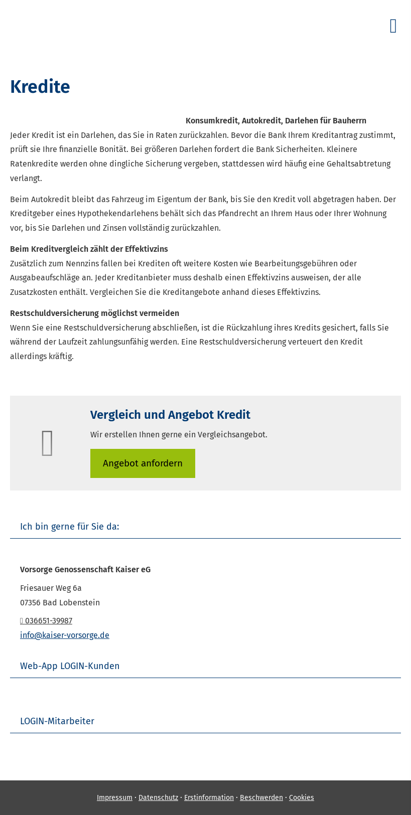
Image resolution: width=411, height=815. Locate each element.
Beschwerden (261, 797)
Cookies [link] (301, 797)
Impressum (114, 797)
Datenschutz (158, 797)
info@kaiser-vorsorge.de (64, 635)
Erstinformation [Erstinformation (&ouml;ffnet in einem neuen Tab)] (209, 797)
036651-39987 (46, 620)
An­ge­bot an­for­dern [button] (143, 463)
